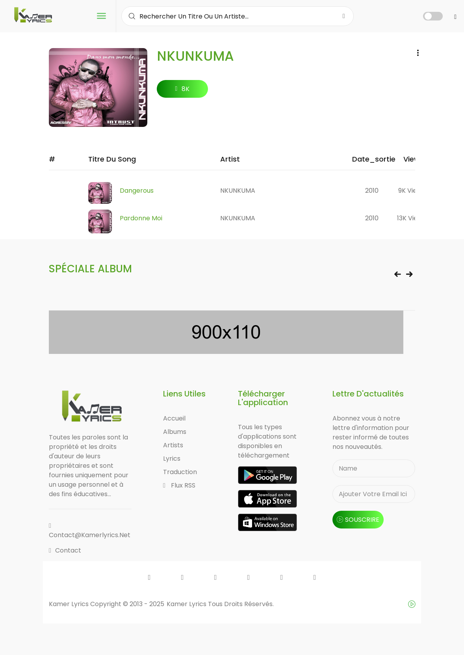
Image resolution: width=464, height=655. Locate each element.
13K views (411, 218)
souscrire (358, 519)
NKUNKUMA (237, 190)
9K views (411, 190)
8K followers (182, 91)
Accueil (174, 418)
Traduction (180, 471)
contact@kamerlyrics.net (89, 531)
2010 (372, 190)
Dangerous (137, 190)
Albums (174, 431)
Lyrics (171, 458)
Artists (173, 445)
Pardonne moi (141, 218)
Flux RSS (179, 485)
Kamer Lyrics (187, 603)
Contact (65, 550)
